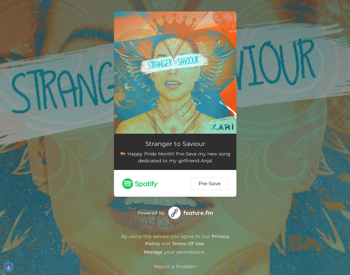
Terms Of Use (188, 243)
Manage (153, 252)
